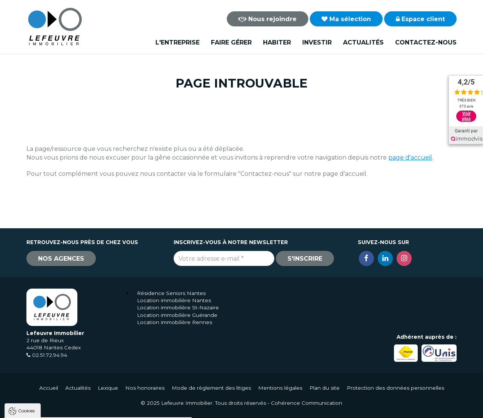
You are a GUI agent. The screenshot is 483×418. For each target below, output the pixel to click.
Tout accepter (51, 410)
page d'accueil (410, 157)
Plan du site (324, 388)
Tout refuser (100, 410)
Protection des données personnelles (395, 388)
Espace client (420, 19)
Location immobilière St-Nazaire (178, 307)
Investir (317, 42)
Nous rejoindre (267, 19)
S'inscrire (305, 258)
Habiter (277, 42)
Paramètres (146, 410)
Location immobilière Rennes (174, 322)
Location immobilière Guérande (177, 315)
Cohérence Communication (306, 403)
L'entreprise (177, 42)
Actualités (363, 42)
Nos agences (61, 258)
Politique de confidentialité (44, 392)
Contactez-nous (426, 42)
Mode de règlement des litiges (211, 388)
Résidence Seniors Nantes (171, 293)
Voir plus (466, 116)
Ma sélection (346, 19)
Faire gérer (231, 42)
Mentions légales (280, 388)
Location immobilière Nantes (174, 300)
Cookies (26, 316)
